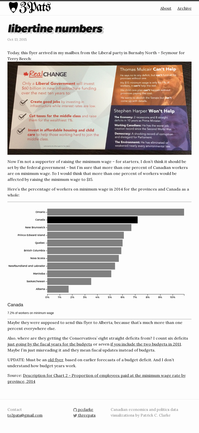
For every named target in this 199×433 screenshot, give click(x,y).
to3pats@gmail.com (25, 415)
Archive (184, 8)
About (165, 8)
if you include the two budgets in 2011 (145, 344)
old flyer (55, 359)
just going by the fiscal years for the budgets (49, 344)
